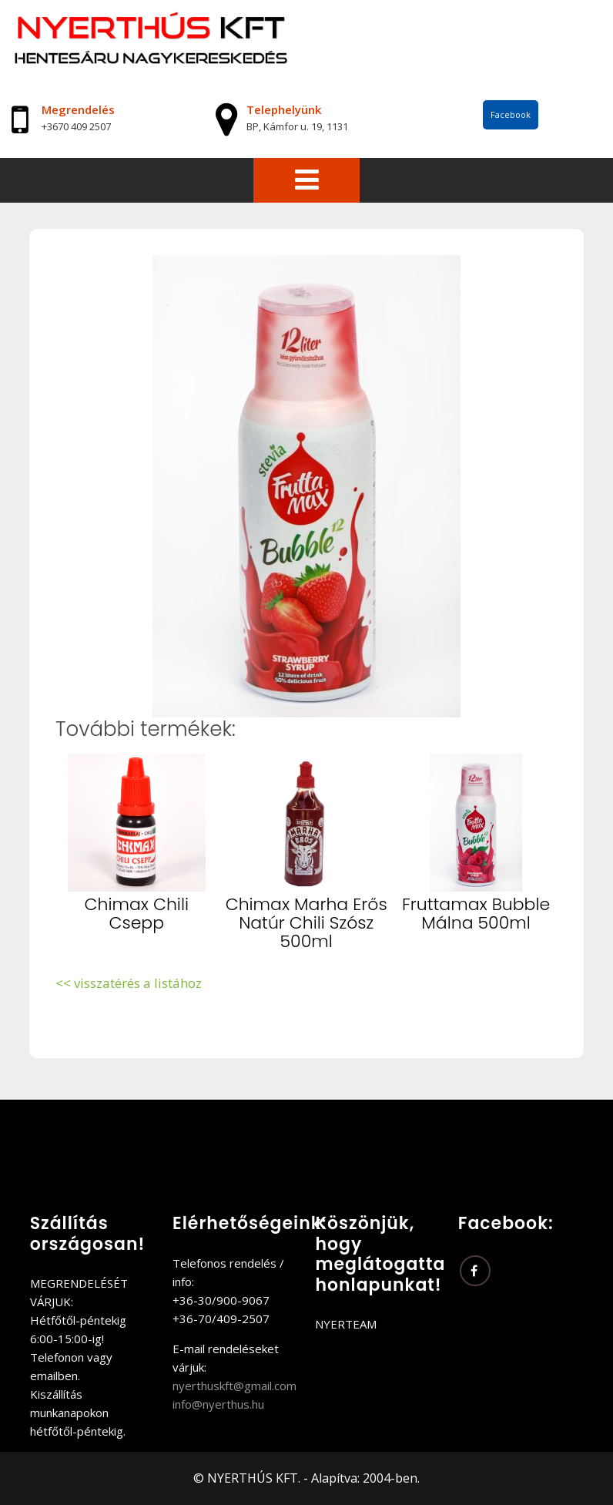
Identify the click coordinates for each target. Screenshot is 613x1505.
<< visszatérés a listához (128, 983)
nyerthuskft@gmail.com (234, 1385)
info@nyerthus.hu (218, 1404)
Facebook (511, 114)
